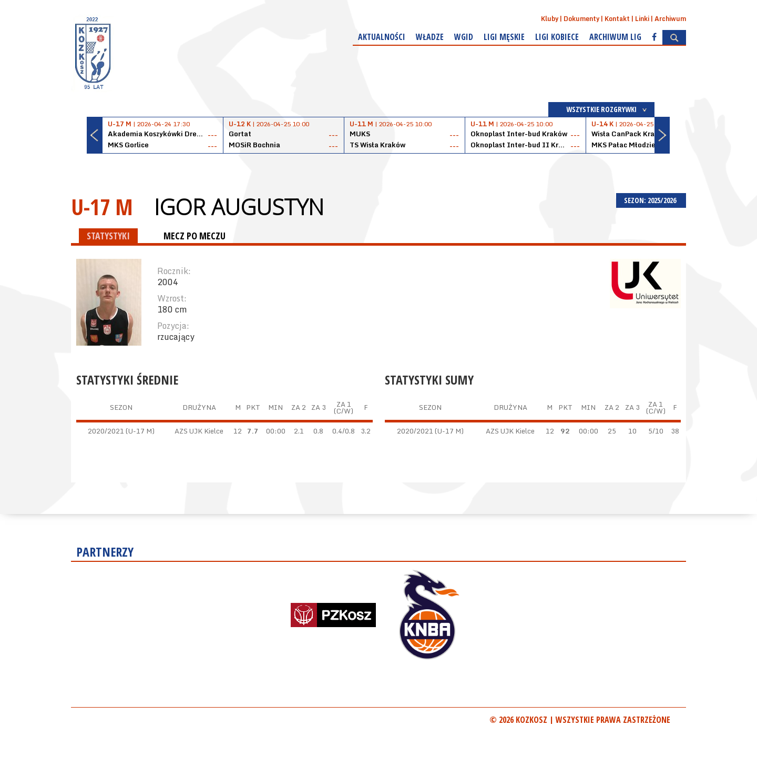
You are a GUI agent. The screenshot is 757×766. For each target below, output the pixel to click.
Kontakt (617, 19)
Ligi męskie (504, 37)
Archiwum (670, 19)
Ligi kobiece (557, 37)
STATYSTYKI (108, 235)
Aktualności (381, 37)
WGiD (463, 37)
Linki (642, 19)
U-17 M (102, 206)
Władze (430, 37)
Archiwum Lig (615, 37)
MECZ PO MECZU (194, 235)
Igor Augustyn (239, 206)
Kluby (549, 19)
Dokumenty (581, 19)
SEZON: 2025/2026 (651, 200)
